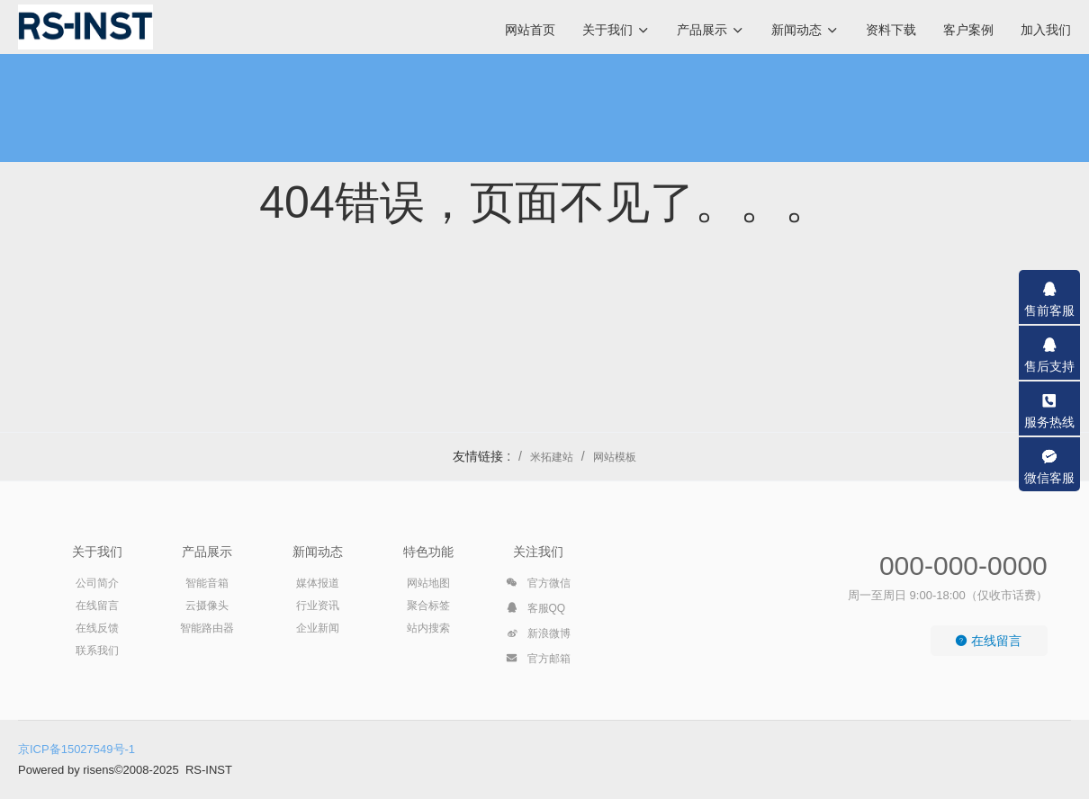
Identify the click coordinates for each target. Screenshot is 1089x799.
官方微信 (538, 586)
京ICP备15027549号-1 (76, 749)
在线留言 (988, 640)
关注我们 (538, 551)
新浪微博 (538, 636)
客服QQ (535, 611)
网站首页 (530, 29)
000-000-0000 (963, 565)
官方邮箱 (538, 661)
